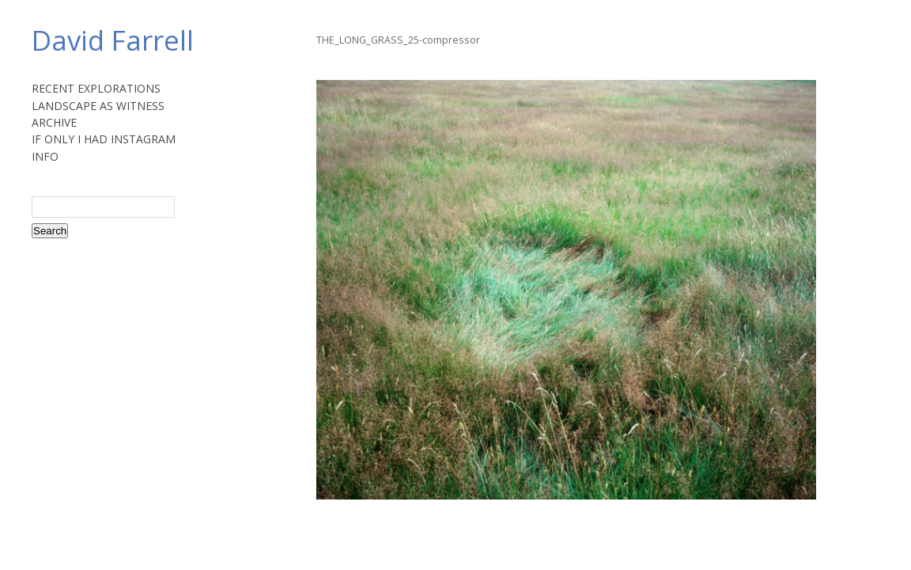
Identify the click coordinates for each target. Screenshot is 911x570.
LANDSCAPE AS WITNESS (98, 105)
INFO (45, 156)
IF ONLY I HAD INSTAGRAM (104, 138)
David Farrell (113, 40)
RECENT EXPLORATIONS (96, 88)
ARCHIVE (54, 122)
